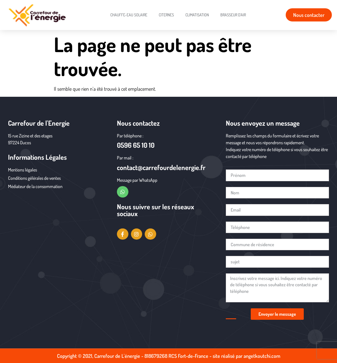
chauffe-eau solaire (128, 14)
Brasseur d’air (233, 14)
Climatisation (197, 14)
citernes (166, 14)
